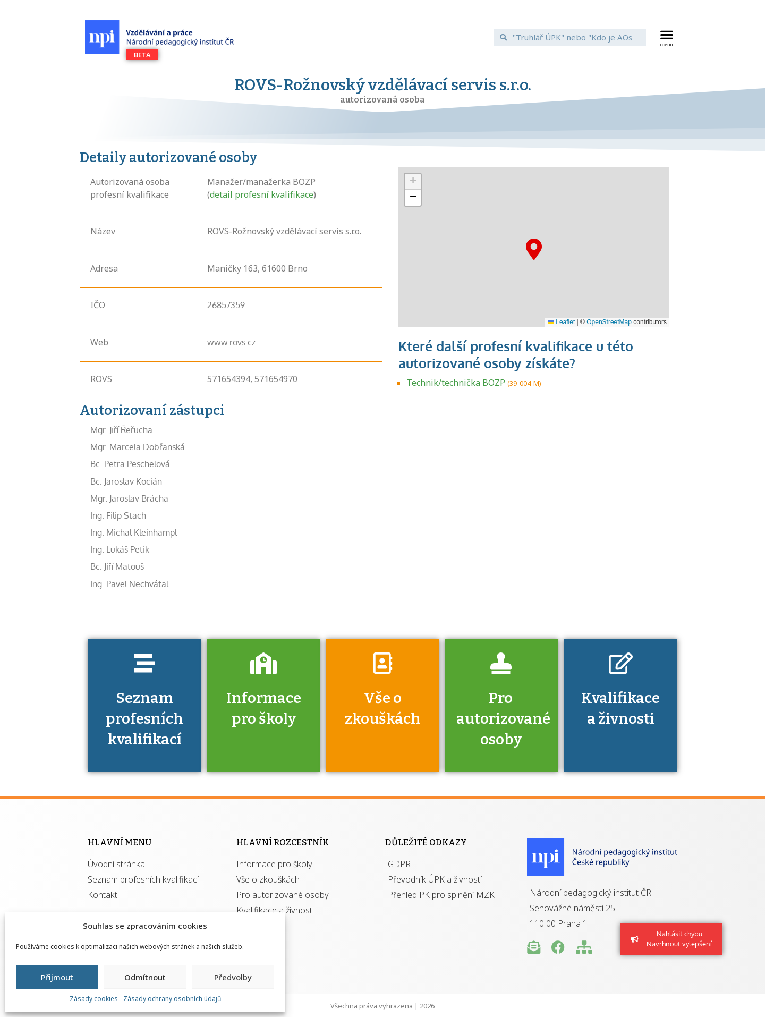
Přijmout (57, 977)
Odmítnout (145, 977)
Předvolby (233, 977)
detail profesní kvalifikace (261, 194)
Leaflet (561, 322)
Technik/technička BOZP (455, 382)
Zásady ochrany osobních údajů (172, 998)
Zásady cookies (94, 998)
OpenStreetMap (609, 322)
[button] (667, 37)
